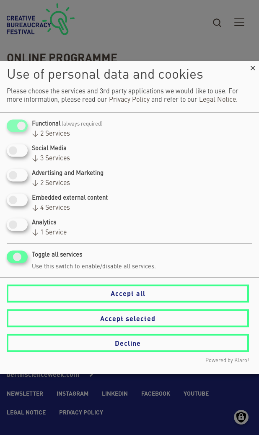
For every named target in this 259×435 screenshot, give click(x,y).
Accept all (128, 293)
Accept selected (127, 318)
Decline (128, 342)
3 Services (51, 158)
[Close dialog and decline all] (252, 66)
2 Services (51, 133)
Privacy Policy (129, 99)
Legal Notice (217, 99)
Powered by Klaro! (227, 360)
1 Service (49, 233)
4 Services (51, 208)
